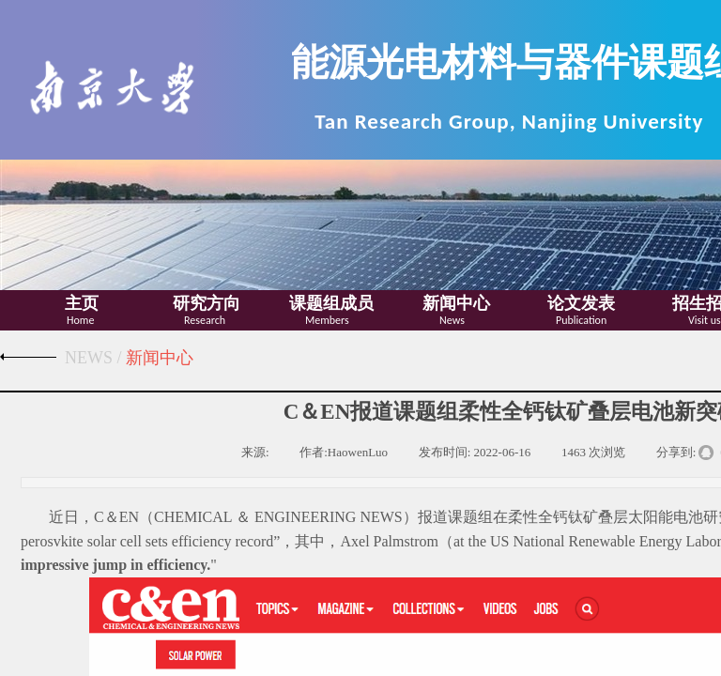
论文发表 (581, 303)
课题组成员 (331, 303)
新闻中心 (456, 303)
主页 (82, 303)
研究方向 (206, 303)
